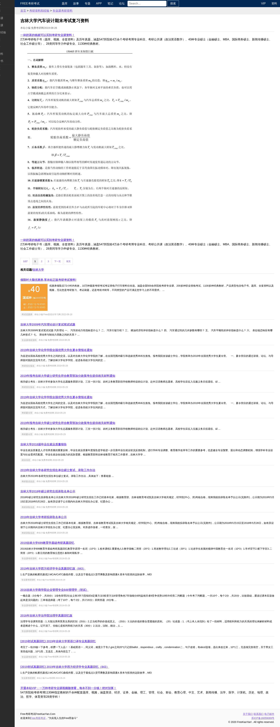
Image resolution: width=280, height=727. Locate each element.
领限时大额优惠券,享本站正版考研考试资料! (62, 279)
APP (110, 3)
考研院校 (8, 39)
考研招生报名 (42, 365)
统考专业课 (10, 25)
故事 (88, 3)
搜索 (185, 3)
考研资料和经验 (53, 10)
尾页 (82, 261)
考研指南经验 (11, 32)
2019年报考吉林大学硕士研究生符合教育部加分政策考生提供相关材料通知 (81, 375)
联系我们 (259, 714)
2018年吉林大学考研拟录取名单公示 (57, 517)
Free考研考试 (43, 3)
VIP (263, 3)
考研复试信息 (42, 481)
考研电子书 (10, 61)
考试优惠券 (41, 314)
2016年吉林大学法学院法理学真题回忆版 (60, 615)
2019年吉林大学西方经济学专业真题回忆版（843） (67, 568)
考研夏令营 (41, 413)
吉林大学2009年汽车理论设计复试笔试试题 (61, 324)
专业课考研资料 (76, 10)
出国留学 (8, 75)
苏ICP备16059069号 (262, 718)
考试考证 (8, 68)
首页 (37, 10)
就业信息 (40, 460)
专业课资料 (10, 53)
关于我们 (248, 714)
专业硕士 (8, 46)
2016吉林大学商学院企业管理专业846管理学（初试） (68, 589)
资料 (274, 3)
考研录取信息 (42, 507)
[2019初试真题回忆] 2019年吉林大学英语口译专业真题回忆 (72, 641)
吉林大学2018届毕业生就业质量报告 (57, 444)
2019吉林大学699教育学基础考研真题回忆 (61, 542)
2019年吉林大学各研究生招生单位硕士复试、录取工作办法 (71, 470)
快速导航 (8, 3)
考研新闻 (8, 10)
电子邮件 (269, 714)
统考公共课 (10, 18)
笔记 (122, 3)
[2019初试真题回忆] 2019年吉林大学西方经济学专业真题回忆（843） (78, 666)
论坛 (133, 3)
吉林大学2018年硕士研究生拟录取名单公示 (61, 491)
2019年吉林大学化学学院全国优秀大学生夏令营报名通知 (70, 350)
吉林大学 (52, 269)
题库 (76, 3)
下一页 (71, 261)
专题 (99, 3)
